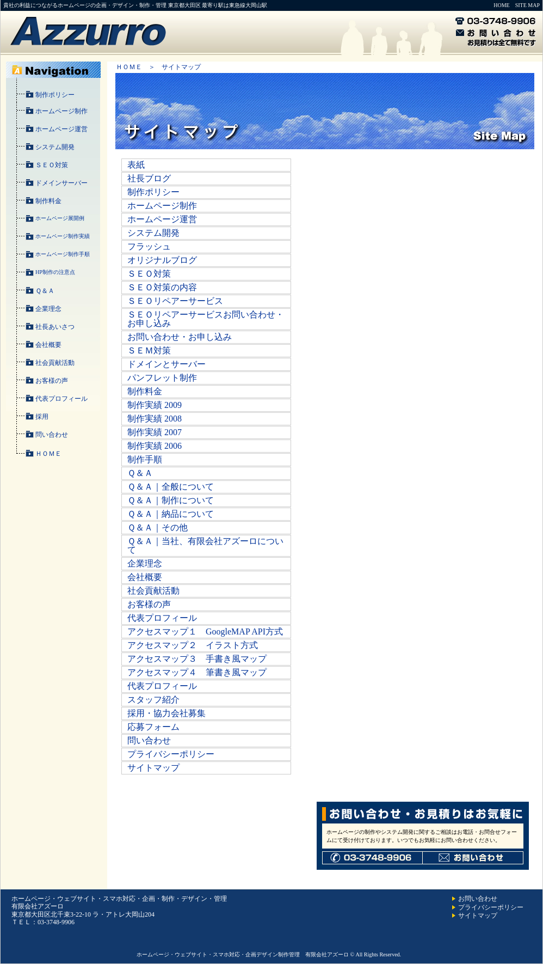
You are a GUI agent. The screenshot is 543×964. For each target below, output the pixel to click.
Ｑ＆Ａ (44, 291)
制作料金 (48, 201)
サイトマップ (153, 767)
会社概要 (48, 345)
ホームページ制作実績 (62, 236)
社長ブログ (149, 178)
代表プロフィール (61, 398)
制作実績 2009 (154, 405)
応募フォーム (153, 726)
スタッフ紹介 (153, 699)
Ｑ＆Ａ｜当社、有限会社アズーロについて (205, 545)
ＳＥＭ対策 (149, 350)
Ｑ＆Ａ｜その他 (157, 527)
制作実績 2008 (154, 418)
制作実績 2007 (154, 432)
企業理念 (48, 309)
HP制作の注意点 (55, 272)
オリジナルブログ (162, 260)
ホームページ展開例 (59, 218)
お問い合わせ (477, 898)
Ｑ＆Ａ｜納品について (170, 513)
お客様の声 (51, 381)
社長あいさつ (55, 327)
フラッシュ (149, 246)
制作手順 (144, 459)
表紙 (136, 164)
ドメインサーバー (61, 183)
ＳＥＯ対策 (51, 165)
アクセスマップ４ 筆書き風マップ (197, 672)
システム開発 (55, 147)
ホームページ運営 (61, 129)
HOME (501, 5)
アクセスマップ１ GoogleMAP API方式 (205, 631)
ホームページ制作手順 (62, 254)
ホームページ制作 (61, 111)
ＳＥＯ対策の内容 (162, 287)
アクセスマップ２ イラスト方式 (192, 645)
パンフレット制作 (162, 377)
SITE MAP (527, 5)
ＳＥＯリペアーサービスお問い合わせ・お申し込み (205, 319)
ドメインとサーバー (166, 364)
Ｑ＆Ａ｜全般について (170, 486)
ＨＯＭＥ (48, 453)
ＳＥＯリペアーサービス (175, 301)
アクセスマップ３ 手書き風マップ (197, 658)
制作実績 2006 (154, 445)
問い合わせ (51, 434)
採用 (41, 416)
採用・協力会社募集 (166, 713)
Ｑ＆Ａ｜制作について (170, 500)
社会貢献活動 (55, 363)
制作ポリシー (55, 95)
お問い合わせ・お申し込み (179, 336)
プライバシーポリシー (170, 754)
